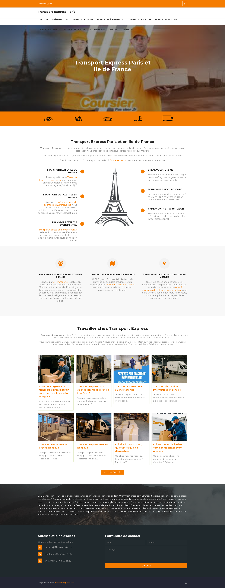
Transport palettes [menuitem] (139, 19)
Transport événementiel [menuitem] (111, 19)
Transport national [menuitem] (166, 19)
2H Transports (60, 282)
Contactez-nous (118, 160)
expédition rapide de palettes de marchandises (60, 203)
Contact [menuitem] (114, 30)
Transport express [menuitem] (82, 19)
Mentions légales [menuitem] (132, 30)
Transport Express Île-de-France (58, 178)
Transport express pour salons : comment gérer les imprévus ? (93, 389)
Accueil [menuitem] (44, 19)
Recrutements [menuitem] (97, 30)
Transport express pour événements (58, 229)
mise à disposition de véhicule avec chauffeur (162, 288)
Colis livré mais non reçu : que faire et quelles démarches (129, 447)
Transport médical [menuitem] (74, 30)
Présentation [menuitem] (60, 19)
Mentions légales (45, 4)
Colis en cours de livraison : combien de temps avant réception (168, 447)
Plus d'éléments (112, 472)
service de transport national (120, 284)
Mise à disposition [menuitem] (50, 30)
